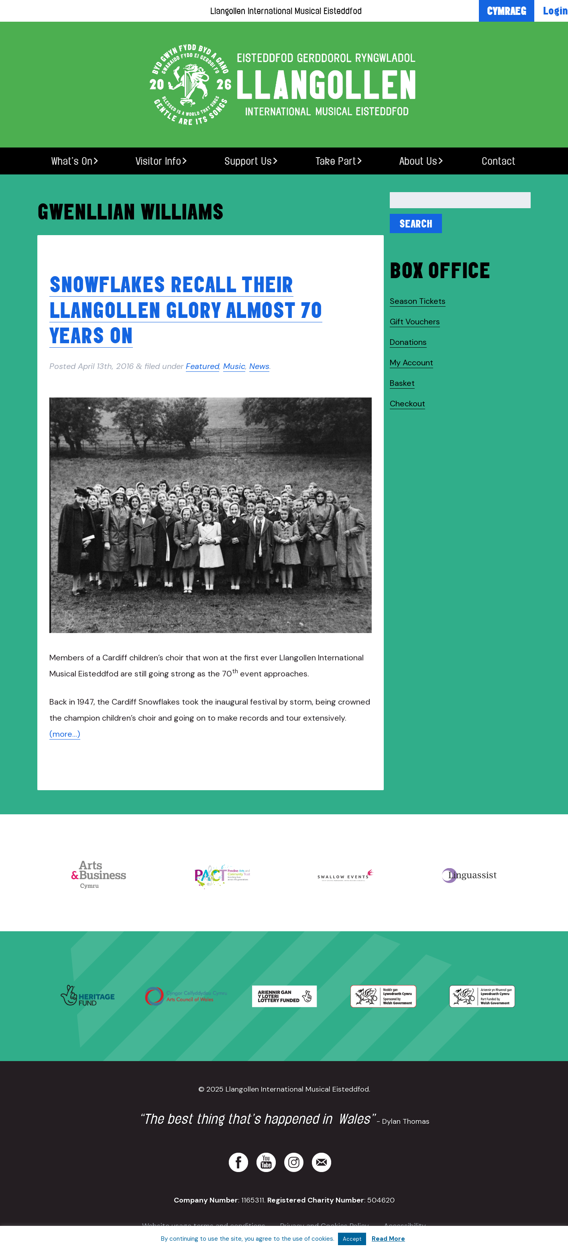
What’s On (71, 161)
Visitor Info (158, 161)
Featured (202, 366)
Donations (408, 342)
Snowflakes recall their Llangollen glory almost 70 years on (185, 309)
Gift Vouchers (415, 321)
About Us (418, 161)
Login (555, 10)
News (259, 366)
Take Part (336, 161)
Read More (388, 1239)
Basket (402, 383)
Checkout (407, 403)
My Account (411, 362)
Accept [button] (352, 1239)
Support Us (248, 161)
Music (234, 366)
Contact (498, 161)
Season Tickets (418, 301)
